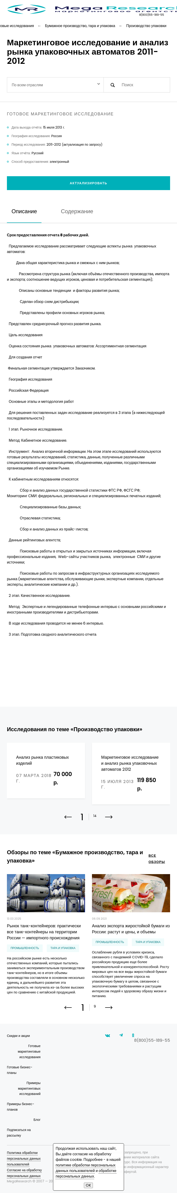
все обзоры (156, 858)
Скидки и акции (18, 1035)
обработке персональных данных (86, 1173)
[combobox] (55, 84)
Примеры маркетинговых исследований (29, 1088)
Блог (37, 1119)
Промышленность (25, 948)
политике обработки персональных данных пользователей (85, 1167)
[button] (109, 820)
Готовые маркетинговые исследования (29, 1051)
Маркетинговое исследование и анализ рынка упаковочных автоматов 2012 (130, 763)
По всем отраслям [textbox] (27, 85)
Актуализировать (88, 183)
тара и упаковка (62, 948)
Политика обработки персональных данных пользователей (24, 1158)
